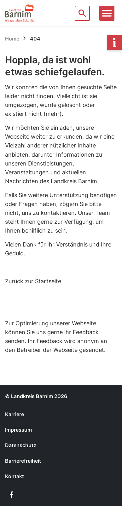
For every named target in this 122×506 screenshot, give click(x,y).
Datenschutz (20, 445)
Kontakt (14, 476)
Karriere (14, 414)
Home (12, 38)
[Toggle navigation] (106, 13)
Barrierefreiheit (23, 461)
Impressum (18, 430)
